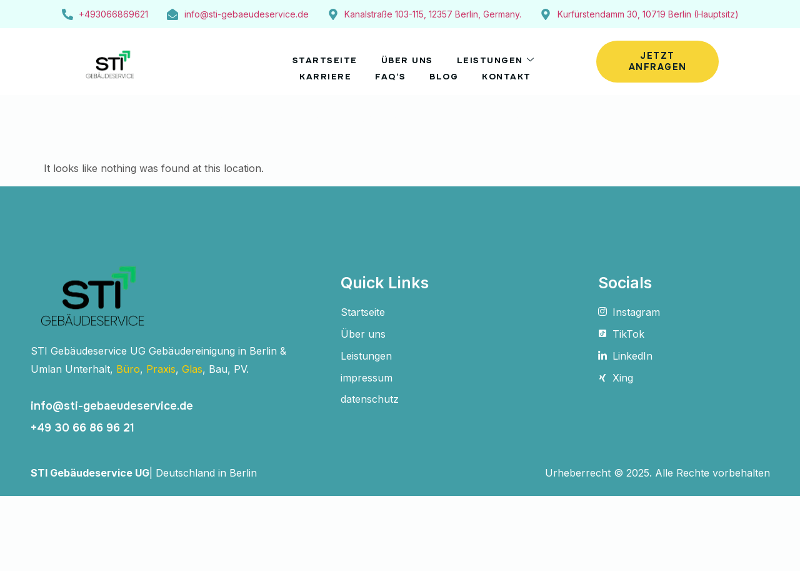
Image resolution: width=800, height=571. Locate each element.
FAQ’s (388, 69)
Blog (446, 69)
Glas (192, 369)
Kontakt (513, 69)
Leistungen (501, 57)
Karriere (319, 69)
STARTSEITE (319, 57)
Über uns (406, 57)
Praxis (161, 369)
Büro (128, 369)
